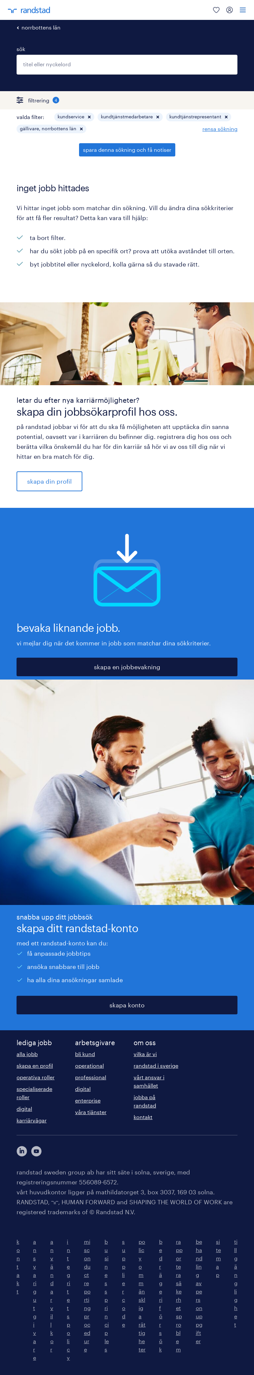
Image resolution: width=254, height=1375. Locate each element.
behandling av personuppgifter (199, 1291)
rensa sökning (219, 129)
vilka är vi (145, 1054)
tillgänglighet (235, 1283)
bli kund (85, 1054)
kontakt (143, 1117)
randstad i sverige (156, 1065)
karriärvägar (32, 1120)
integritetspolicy (68, 1299)
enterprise (88, 1100)
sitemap (218, 1258)
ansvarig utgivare (34, 1299)
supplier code (123, 1283)
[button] (89, 117)
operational (89, 1065)
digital (24, 1109)
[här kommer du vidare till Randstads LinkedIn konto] (22, 1151)
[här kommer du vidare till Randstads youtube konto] (36, 1151)
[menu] (243, 10)
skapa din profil (49, 481)
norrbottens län (41, 27)
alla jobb (27, 1054)
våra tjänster (90, 1112)
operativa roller (36, 1077)
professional (90, 1077)
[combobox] (127, 65)
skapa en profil (35, 1065)
